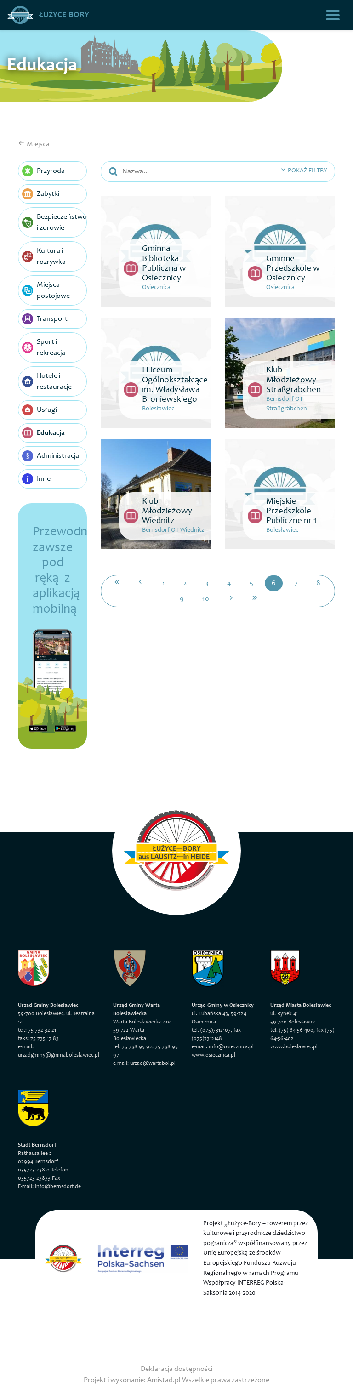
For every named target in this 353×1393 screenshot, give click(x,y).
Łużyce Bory (48, 15)
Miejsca (34, 144)
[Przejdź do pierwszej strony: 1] (116, 583)
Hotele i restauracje (47, 381)
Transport (45, 318)
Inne (36, 478)
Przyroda (43, 170)
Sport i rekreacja (43, 347)
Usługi (39, 409)
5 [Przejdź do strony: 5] (251, 583)
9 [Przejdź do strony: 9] (182, 599)
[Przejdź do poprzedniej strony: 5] (140, 583)
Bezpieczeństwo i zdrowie (54, 222)
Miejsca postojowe (46, 290)
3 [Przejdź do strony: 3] (207, 583)
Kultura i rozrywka (44, 256)
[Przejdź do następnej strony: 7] (231, 599)
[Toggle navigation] (333, 15)
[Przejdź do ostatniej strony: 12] (254, 599)
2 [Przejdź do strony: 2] (185, 583)
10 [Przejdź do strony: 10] (205, 599)
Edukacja (43, 432)
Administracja (50, 455)
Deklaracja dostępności (176, 1369)
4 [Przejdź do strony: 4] (229, 583)
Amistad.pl (164, 1380)
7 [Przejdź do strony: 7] (296, 583)
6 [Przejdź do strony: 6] (274, 583)
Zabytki (40, 193)
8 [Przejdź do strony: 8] (318, 583)
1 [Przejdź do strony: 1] (163, 583)
